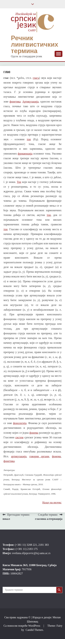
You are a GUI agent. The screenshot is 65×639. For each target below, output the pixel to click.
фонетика (15, 101)
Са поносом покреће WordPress (22, 625)
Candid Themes (34, 629)
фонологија (19, 423)
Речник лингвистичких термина (34, 44)
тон (29, 139)
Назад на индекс (52, 502)
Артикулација (30, 101)
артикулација (19, 456)
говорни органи (39, 456)
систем (19, 437)
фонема (33, 432)
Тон (19, 181)
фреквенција (25, 153)
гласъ (36, 77)
